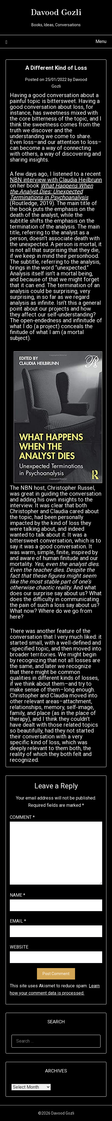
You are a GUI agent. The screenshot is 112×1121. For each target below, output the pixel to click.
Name (17, 895)
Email (18, 921)
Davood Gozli (56, 11)
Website (19, 947)
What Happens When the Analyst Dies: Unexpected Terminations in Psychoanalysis (51, 191)
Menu (100, 41)
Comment (22, 817)
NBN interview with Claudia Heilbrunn (56, 179)
